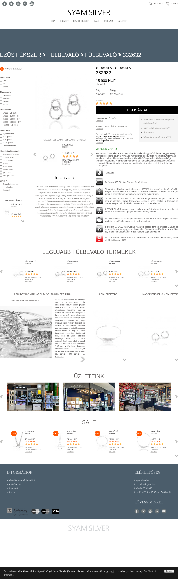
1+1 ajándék (8, 187)
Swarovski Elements (11, 154)
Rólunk (108, 21)
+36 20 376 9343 (144, 488)
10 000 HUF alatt (9, 113)
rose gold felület (9, 176)
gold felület (7, 173)
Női (4, 84)
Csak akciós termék (11, 184)
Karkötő (6, 101)
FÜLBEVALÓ (63, 55)
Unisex (5, 87)
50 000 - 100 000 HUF (12, 122)
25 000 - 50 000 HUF (11, 119)
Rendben (169, 571)
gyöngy (6, 163)
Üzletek (122, 21)
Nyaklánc (6, 98)
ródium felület (8, 169)
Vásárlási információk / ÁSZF (157, 137)
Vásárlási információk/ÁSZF (22, 480)
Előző (35, 154)
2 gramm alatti (8, 134)
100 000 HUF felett (10, 125)
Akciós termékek (11, 69)
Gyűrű (5, 104)
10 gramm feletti (9, 146)
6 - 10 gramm (8, 143)
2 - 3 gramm (7, 137)
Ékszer (64, 21)
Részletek (99, 121)
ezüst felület (7, 166)
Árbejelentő (148, 132)
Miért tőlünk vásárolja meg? (156, 128)
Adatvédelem (15, 484)
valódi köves (8, 160)
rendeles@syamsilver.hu (147, 484)
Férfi (4, 81)
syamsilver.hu (142, 480)
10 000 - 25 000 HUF (11, 116)
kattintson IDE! (118, 240)
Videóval (6, 190)
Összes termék (22, 221)
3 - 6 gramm (7, 140)
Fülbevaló (101, 55)
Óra (53, 21)
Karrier (12, 492)
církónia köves (8, 157)
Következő (91, 154)
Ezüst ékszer (81, 21)
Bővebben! (59, 356)
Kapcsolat (13, 488)
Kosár (174, 3)
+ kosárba (137, 110)
